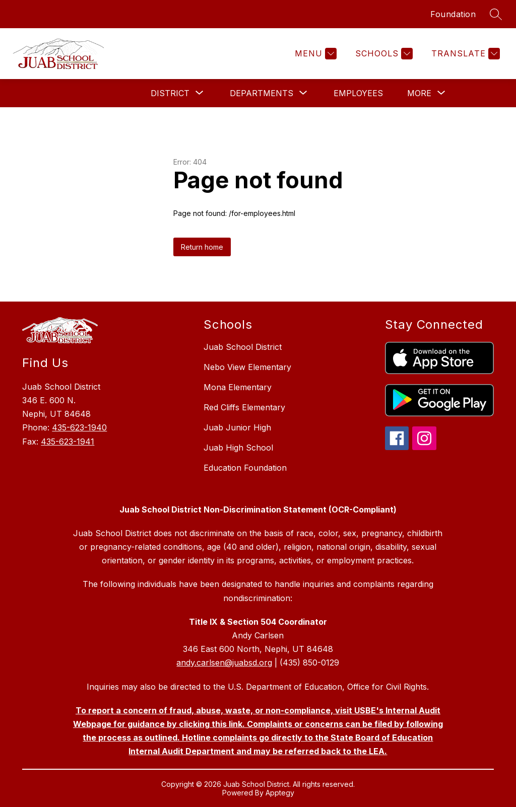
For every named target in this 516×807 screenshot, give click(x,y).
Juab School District (243, 347)
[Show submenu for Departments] (261, 93)
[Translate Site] (464, 53)
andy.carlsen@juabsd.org (224, 662)
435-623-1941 (67, 441)
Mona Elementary (238, 387)
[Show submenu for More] (419, 93)
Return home (202, 247)
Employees (358, 93)
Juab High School (238, 448)
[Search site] (496, 14)
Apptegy (280, 792)
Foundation (453, 14)
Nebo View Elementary (247, 367)
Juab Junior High (237, 427)
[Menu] (314, 53)
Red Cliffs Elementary (244, 407)
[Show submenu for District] (170, 93)
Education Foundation (245, 468)
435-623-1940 (79, 427)
